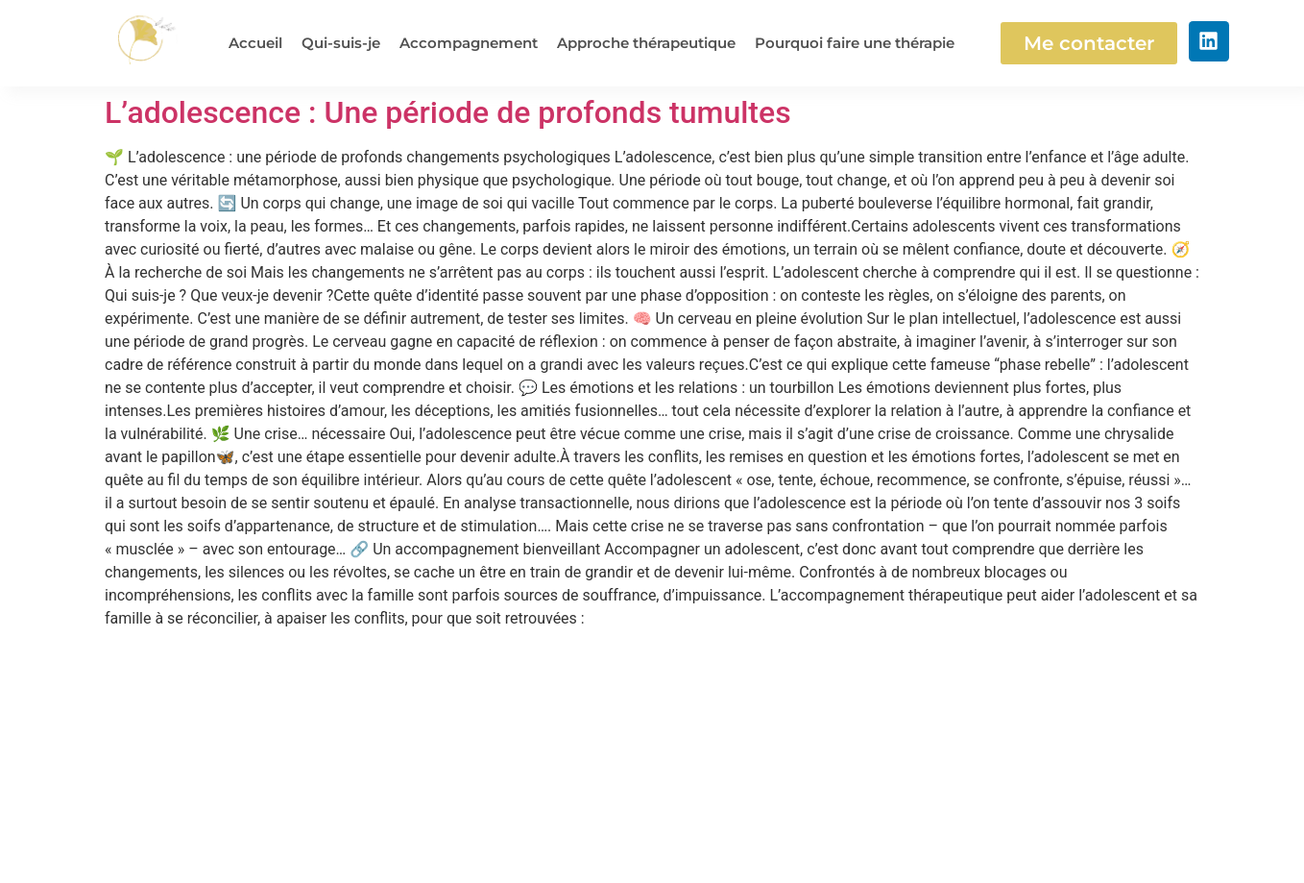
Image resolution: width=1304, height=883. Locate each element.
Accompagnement (468, 43)
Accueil (255, 43)
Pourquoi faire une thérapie (854, 43)
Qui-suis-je (341, 43)
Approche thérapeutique (646, 43)
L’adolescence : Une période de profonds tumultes (448, 112)
